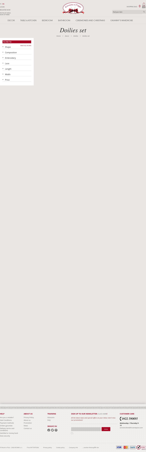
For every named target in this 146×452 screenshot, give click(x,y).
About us (27, 420)
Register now (5, 10)
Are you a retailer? (7, 417)
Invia (106, 429)
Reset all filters (25, 45)
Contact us (28, 428)
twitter (52, 430)
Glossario (51, 417)
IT (0, 4)
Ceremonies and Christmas (90, 20)
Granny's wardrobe (121, 20)
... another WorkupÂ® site (90, 447)
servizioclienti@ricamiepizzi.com (131, 428)
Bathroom (64, 20)
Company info (73, 447)
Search (144, 12)
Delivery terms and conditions (7, 429)
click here (102, 414)
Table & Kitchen (28, 20)
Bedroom (47, 20)
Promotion (28, 423)
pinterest (56, 430)
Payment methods (7, 423)
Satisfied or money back (9, 433)
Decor (11, 20)
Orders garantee (6, 426)
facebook (48, 430)
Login (2, 7)
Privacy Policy (29, 417)
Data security (5, 436)
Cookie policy (60, 447)
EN (3, 4)
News (26, 426)
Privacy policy (47, 447)
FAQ (49, 420)
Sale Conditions (6, 420)
